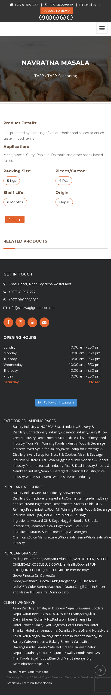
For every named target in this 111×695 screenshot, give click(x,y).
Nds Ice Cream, (68, 614)
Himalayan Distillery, (50, 608)
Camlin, (90, 586)
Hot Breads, (65, 647)
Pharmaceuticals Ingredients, (52, 526)
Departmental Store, (52, 438)
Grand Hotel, (91, 630)
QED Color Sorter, (33, 586)
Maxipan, (50, 559)
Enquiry (15, 219)
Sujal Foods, (40, 658)
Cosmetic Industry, (75, 432)
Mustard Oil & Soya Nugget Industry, (53, 460)
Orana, (70, 586)
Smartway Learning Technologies (29, 683)
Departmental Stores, (68, 504)
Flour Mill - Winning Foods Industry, (52, 443)
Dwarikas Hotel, (70, 630)
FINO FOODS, (33, 570)
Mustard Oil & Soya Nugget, (51, 520)
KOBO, (37, 564)
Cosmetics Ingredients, (83, 498)
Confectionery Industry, (43, 432)
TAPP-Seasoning (62, 75)
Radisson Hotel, (64, 619)
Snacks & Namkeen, (45, 531)
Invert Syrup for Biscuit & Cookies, (52, 454)
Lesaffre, (42, 592)
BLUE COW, (51, 564)
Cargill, (80, 586)
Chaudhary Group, (35, 652)
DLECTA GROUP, (57, 570)
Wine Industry (80, 476)
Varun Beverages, (35, 614)
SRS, (70, 559)
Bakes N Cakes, (72, 641)
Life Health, (68, 564)
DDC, (53, 614)
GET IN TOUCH (17, 274)
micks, (17, 559)
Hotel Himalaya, (78, 625)
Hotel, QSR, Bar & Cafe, (44, 515)
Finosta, (29, 575)
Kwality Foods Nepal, (80, 652)
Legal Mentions (38, 671)
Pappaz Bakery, (85, 636)
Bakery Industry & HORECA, (33, 426)
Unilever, (80, 647)
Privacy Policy (16, 671)
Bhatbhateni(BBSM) (36, 664)
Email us (90, 5)
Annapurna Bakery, (46, 641)
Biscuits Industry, (49, 492)
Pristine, (76, 570)
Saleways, (79, 658)
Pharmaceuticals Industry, (45, 465)
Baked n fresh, (63, 636)
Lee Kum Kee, (32, 559)
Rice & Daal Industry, (80, 465)
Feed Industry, (36, 509)
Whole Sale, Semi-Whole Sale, (81, 537)
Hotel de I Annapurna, (42, 630)
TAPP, (54, 581)
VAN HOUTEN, (84, 559)
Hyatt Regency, (54, 625)
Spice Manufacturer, (44, 537)
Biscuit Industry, (66, 426)
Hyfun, (62, 559)
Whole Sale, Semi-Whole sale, (48, 476)
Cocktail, (83, 564)
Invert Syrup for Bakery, (43, 449)
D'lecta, (44, 581)
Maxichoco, (56, 586)
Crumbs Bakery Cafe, (40, 647)
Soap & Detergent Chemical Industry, (69, 471)
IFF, (32, 592)
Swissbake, (30, 581)
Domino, (55, 592)
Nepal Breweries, (78, 608)
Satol (65, 592)
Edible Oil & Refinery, (83, 438)
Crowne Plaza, (32, 625)
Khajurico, (57, 652)
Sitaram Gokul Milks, (37, 619)
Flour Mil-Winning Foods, (65, 509)
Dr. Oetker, (43, 575)
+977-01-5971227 (26, 5)
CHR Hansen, (85, 581)
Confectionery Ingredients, (46, 498)
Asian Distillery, (24, 608)
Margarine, (67, 581)
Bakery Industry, (25, 492)
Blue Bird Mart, (60, 658)
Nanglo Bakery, (40, 636)
